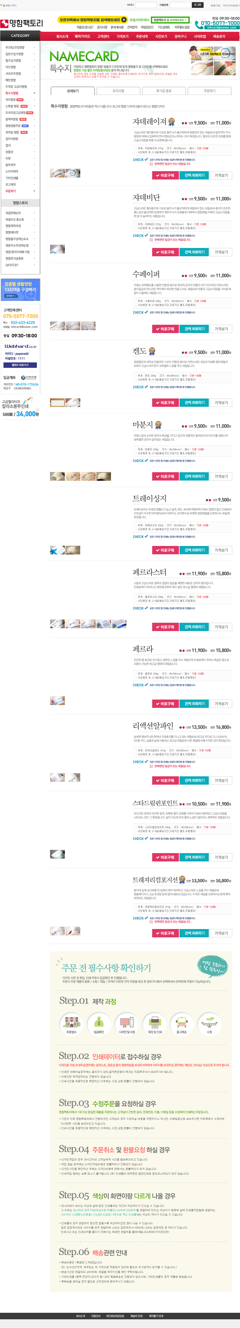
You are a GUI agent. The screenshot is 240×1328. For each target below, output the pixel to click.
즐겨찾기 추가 (9, 5)
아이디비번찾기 (231, 5)
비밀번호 (164, 4)
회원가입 (215, 5)
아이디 (130, 4)
